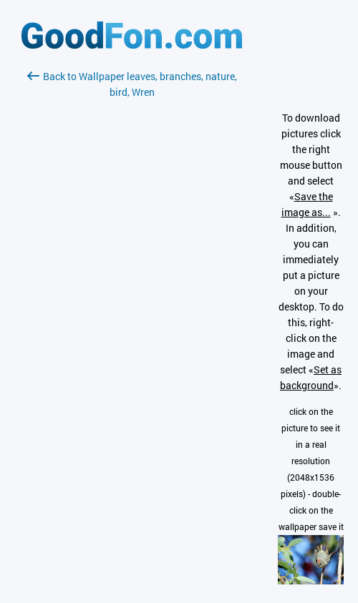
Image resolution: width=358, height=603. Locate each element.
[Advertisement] (132, 270)
